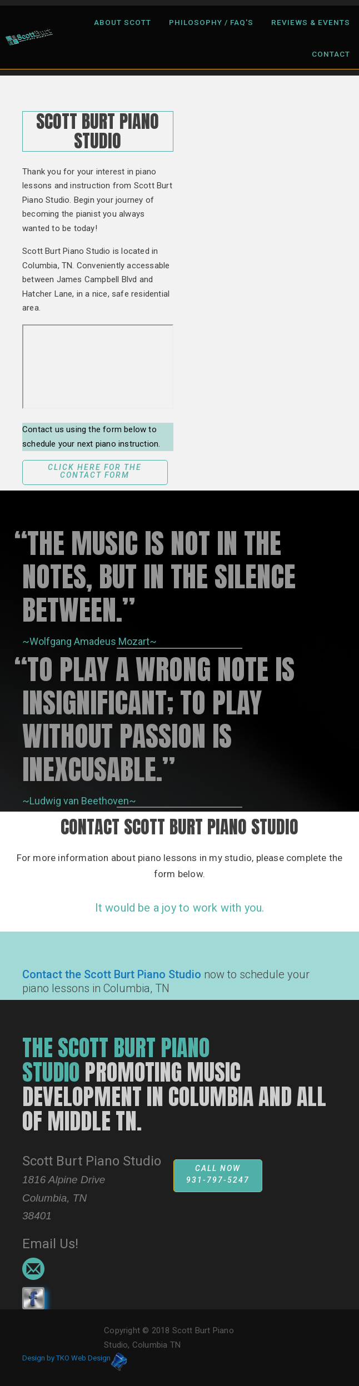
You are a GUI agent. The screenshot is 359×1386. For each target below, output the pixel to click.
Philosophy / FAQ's (211, 22)
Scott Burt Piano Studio (91, 1161)
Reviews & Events (310, 22)
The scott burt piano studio (116, 1060)
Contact (331, 53)
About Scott (122, 22)
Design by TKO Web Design (66, 1358)
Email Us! (50, 1244)
